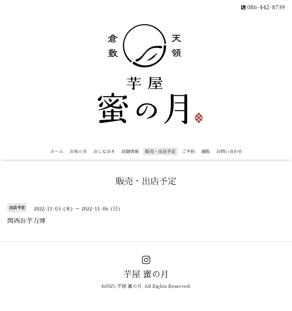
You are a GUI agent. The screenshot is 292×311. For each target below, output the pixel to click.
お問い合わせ (229, 151)
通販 (205, 151)
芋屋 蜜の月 (146, 274)
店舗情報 (130, 151)
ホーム (56, 151)
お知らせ (78, 151)
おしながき (104, 151)
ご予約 (188, 151)
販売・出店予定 (160, 151)
